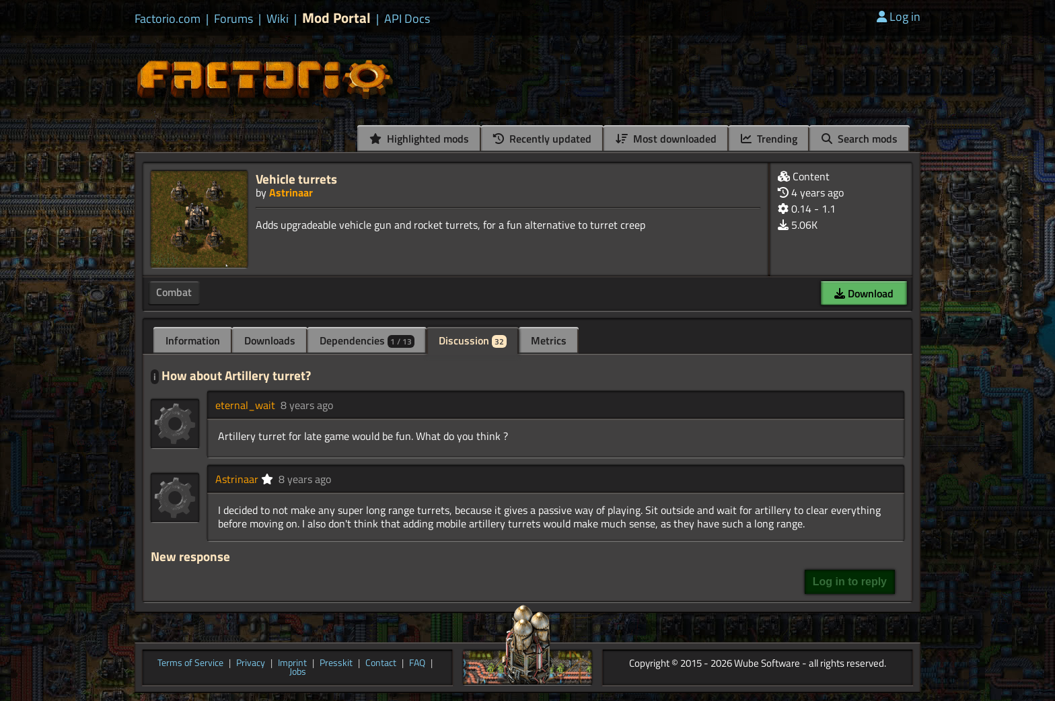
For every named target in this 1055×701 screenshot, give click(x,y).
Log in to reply (850, 581)
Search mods (860, 139)
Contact (380, 663)
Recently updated (542, 139)
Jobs (297, 672)
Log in (898, 16)
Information (193, 340)
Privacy (250, 663)
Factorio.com (168, 19)
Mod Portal (336, 18)
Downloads (269, 340)
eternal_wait (245, 405)
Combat (174, 292)
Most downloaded (666, 139)
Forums (233, 19)
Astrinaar (291, 192)
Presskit (336, 663)
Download (864, 293)
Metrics (549, 340)
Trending (769, 139)
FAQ (417, 663)
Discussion (473, 340)
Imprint (292, 663)
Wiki (277, 19)
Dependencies (367, 340)
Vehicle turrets (296, 178)
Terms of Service (190, 663)
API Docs (407, 19)
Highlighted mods (419, 139)
